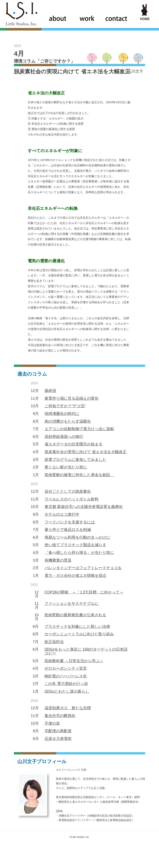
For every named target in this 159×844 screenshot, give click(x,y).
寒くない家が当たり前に (66, 467)
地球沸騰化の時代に (62, 413)
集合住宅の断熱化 (60, 716)
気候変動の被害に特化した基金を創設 (79, 475)
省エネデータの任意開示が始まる (73, 444)
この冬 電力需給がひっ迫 (66, 683)
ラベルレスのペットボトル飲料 (72, 499)
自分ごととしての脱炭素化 (68, 491)
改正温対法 (54, 642)
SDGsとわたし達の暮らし (66, 691)
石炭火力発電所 (58, 738)
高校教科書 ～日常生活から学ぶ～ (73, 661)
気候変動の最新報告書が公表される (75, 615)
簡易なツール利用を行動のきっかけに (77, 537)
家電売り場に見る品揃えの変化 (72, 398)
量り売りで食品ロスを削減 (68, 529)
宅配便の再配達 (58, 731)
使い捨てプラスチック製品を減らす (75, 545)
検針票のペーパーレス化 (65, 676)
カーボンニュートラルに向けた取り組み (79, 634)
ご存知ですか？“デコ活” (65, 406)
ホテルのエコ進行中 (62, 514)
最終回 (50, 391)
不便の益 (52, 723)
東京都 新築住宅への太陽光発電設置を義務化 (84, 507)
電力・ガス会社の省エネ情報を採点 (75, 575)
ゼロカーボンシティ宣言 (65, 668)
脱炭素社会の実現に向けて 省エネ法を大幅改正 (86, 452)
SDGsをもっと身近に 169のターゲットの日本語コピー (85, 651)
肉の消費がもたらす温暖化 (68, 421)
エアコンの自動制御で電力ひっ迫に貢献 (79, 429)
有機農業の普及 (58, 560)
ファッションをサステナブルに (71, 603)
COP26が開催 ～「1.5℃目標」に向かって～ (83, 592)
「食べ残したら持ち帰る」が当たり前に (79, 552)
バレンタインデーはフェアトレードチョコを (83, 568)
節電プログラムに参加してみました (75, 459)
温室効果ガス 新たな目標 (68, 708)
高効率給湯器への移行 (64, 436)
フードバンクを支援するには (70, 522)
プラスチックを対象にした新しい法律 (77, 626)
